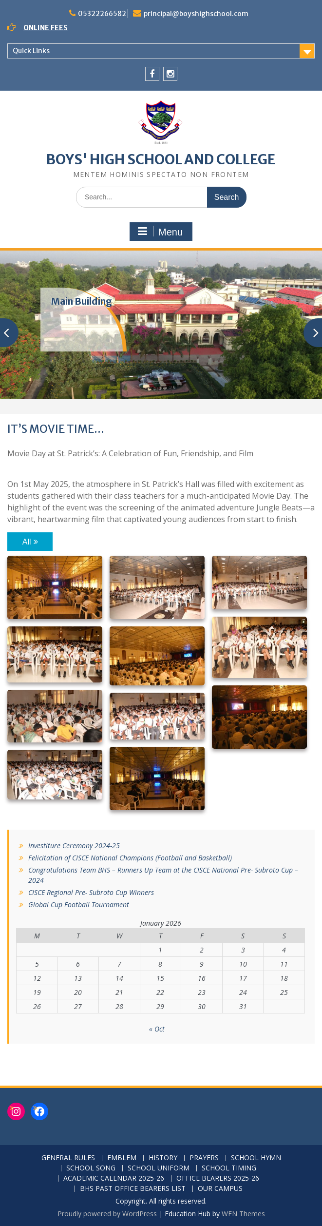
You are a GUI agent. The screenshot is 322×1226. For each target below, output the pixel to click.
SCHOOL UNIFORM (158, 1168)
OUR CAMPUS (220, 1189)
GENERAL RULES (68, 1158)
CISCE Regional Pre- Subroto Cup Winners (91, 892)
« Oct (157, 1028)
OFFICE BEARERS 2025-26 (217, 1178)
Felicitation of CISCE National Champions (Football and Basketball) (130, 857)
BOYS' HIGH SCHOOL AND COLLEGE (161, 159)
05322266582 (102, 13)
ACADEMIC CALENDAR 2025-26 (113, 1178)
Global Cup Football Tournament (78, 904)
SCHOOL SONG (90, 1168)
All (26, 542)
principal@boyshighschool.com (196, 13)
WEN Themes (243, 1213)
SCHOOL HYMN (256, 1158)
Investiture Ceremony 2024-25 (74, 845)
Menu (160, 231)
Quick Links (31, 50)
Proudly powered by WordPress (107, 1213)
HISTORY (163, 1158)
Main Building (81, 301)
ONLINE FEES (45, 27)
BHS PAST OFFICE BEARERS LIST (133, 1189)
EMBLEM (121, 1158)
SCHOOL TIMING (229, 1168)
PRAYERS (204, 1158)
